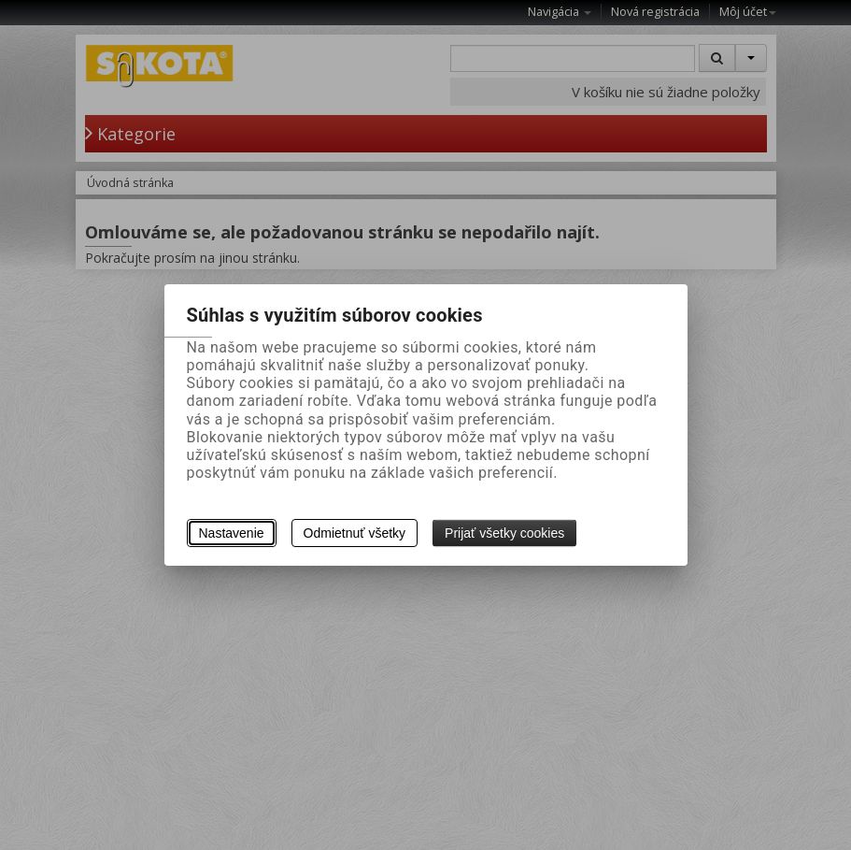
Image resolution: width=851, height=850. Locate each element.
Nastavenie (231, 533)
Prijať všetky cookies (504, 533)
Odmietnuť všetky (355, 533)
